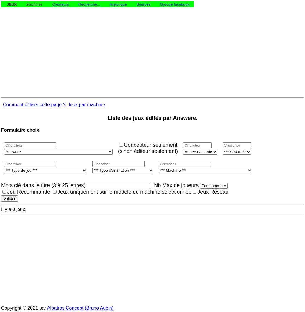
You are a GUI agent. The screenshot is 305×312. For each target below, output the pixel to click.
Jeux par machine (86, 104)
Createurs (60, 4)
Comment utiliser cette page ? (34, 104)
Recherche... (89, 4)
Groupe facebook (174, 4)
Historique (118, 4)
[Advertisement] (152, 48)
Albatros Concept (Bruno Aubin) (80, 308)
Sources (143, 4)
